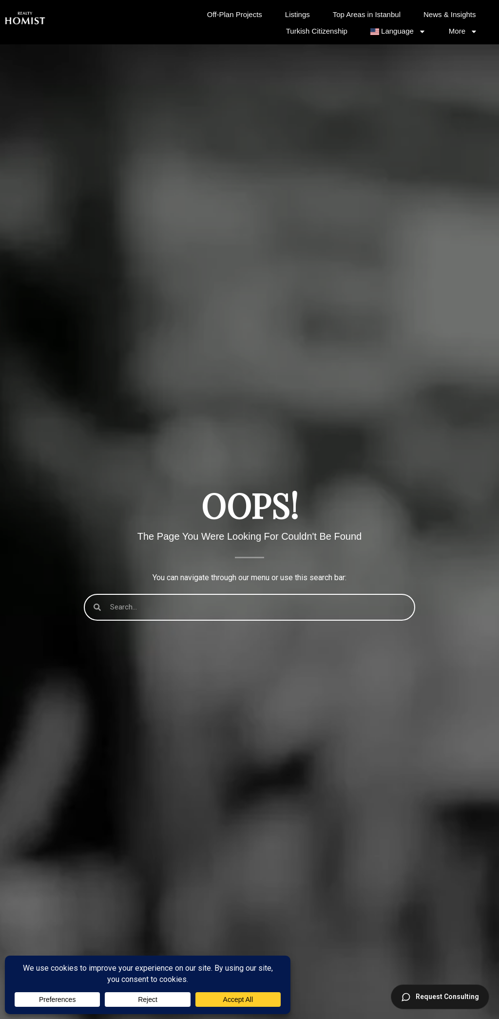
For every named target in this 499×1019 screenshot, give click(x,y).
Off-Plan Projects (234, 14)
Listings (297, 14)
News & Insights (449, 14)
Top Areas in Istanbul (367, 14)
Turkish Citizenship (316, 31)
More (463, 31)
